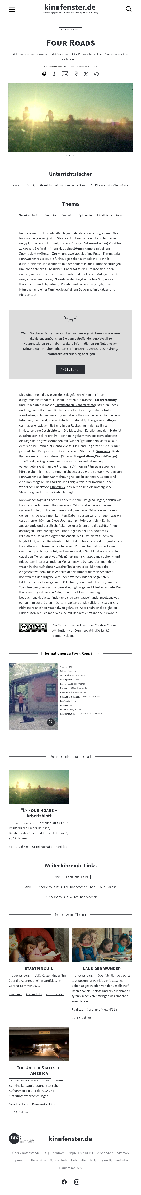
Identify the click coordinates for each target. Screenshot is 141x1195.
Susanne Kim (55, 67)
